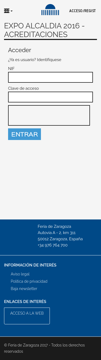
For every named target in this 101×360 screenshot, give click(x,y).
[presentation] (49, 115)
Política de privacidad (29, 281)
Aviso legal (20, 274)
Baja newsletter (24, 288)
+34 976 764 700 (53, 245)
